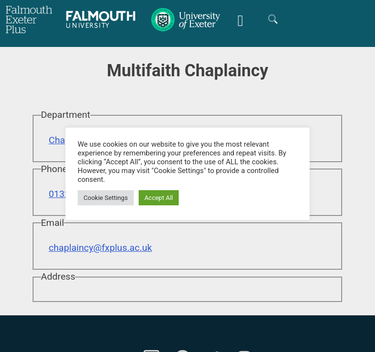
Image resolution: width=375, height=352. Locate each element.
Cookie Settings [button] (105, 197)
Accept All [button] (159, 197)
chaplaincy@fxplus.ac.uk (100, 247)
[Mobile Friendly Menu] (240, 19)
